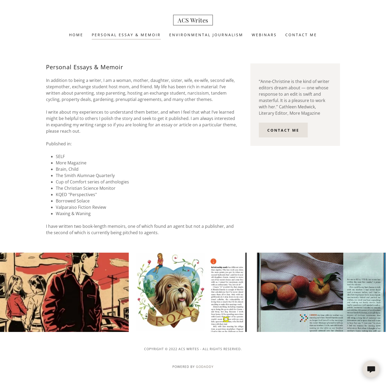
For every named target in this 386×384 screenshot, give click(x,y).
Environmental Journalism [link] (206, 34)
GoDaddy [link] (205, 366)
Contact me (283, 130)
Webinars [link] (264, 34)
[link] (193, 21)
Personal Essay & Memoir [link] (126, 34)
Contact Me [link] (301, 34)
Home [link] (76, 34)
